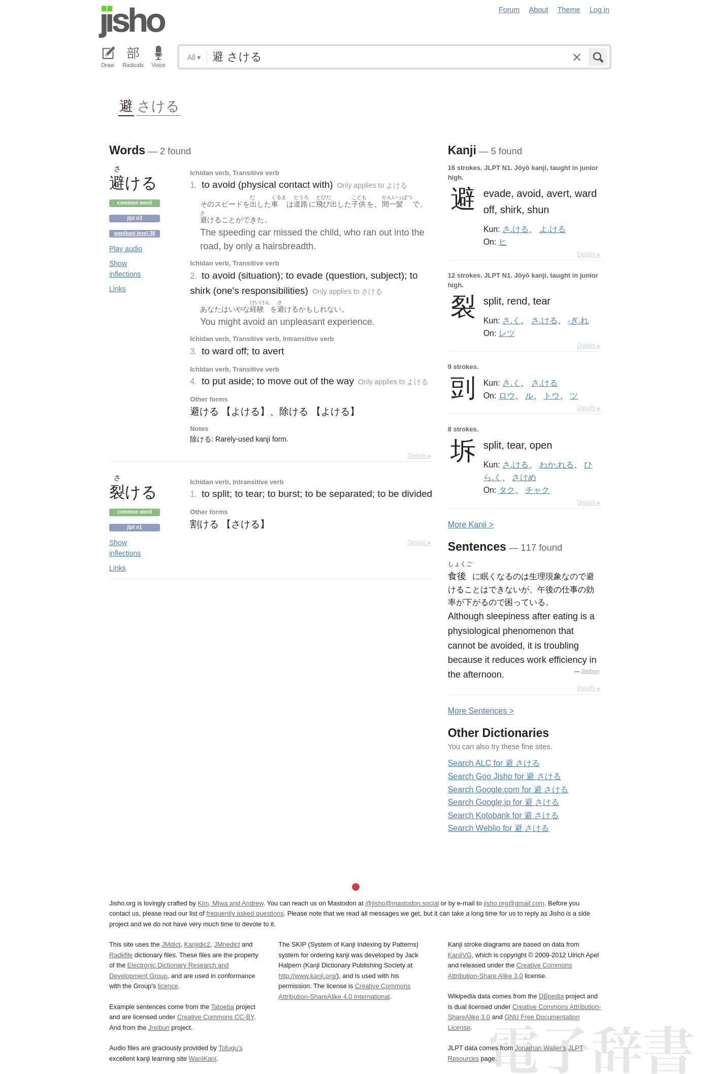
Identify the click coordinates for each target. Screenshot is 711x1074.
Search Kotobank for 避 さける (503, 815)
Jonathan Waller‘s (540, 1048)
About (538, 10)
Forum (509, 10)
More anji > (471, 524)
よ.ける (552, 228)
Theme (569, 10)
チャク (537, 489)
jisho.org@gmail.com (513, 903)
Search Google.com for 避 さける (508, 789)
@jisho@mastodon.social (402, 903)
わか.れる (556, 464)
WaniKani (202, 1058)
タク (507, 489)
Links (117, 289)
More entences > (481, 711)
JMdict (170, 944)
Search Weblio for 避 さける (499, 828)
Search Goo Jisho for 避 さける (504, 776)
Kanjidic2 (197, 944)
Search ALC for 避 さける (494, 763)
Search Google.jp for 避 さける (504, 802)
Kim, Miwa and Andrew (230, 903)
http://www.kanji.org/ (307, 976)
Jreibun (590, 671)
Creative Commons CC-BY (215, 1017)
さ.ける (515, 228)
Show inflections (125, 268)
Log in (599, 10)
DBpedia (551, 996)
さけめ (524, 477)
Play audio (125, 249)
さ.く (511, 320)
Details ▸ (419, 455)
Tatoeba (222, 1007)
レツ (507, 333)
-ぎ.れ (578, 320)
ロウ (507, 395)
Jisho (132, 22)
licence (168, 986)
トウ (551, 395)
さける (158, 105)
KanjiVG (460, 955)
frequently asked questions (244, 913)
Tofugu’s (230, 1048)
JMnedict (227, 944)
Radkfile (121, 955)
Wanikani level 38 (134, 233)
